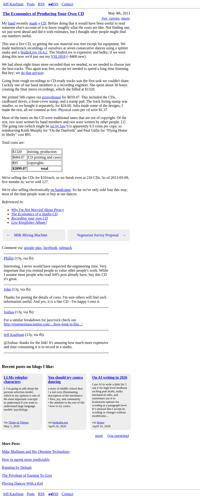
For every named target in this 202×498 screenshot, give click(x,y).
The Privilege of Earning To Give (27, 475)
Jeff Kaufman (13, 4)
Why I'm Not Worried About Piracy (37, 210)
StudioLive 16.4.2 (33, 52)
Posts (31, 4)
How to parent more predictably (26, 460)
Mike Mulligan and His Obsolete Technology (36, 452)
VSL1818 (58, 56)
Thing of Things (18, 422)
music (125, 18)
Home (101, 422)
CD (43, 23)
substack (65, 248)
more (99, 436)
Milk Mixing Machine (27, 235)
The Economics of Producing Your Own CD (43, 13)
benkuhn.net (60, 422)
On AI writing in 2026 (109, 377)
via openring (118, 436)
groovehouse (51, 97)
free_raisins (111, 18)
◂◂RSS (53, 4)
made (33, 23)
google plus (32, 248)
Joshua (9, 312)
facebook (50, 248)
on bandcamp (61, 190)
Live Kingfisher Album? (29, 222)
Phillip (9, 258)
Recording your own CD (29, 218)
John (7, 289)
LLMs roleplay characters (16, 379)
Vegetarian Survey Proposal (101, 235)
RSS (41, 4)
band (11, 23)
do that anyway (32, 73)
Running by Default (17, 467)
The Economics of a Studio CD (34, 214)
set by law (57, 126)
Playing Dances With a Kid (22, 483)
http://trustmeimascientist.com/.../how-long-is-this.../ (43, 324)
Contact (67, 4)
